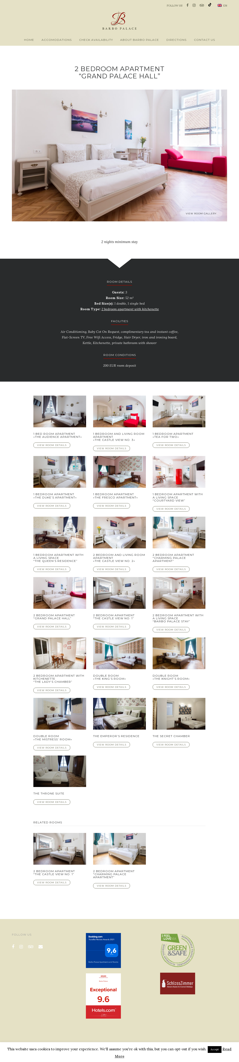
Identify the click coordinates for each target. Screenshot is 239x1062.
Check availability (96, 40)
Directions (176, 40)
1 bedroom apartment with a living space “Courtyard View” (178, 497)
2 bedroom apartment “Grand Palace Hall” (54, 616)
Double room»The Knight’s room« (171, 677)
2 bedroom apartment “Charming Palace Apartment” (173, 558)
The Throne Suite (48, 793)
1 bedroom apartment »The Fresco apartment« (115, 495)
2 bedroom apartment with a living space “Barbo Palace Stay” (178, 618)
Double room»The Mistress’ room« (52, 737)
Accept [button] (215, 1049)
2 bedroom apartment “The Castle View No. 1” (114, 616)
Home (29, 40)
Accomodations (57, 40)
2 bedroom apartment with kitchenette (130, 309)
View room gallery (201, 213)
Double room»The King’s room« (109, 677)
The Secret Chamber (171, 736)
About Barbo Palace (139, 40)
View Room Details (52, 445)
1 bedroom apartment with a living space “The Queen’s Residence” (58, 558)
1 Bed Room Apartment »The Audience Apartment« (57, 435)
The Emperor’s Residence (116, 736)
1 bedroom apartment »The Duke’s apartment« (55, 495)
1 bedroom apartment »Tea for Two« (173, 435)
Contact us (204, 40)
